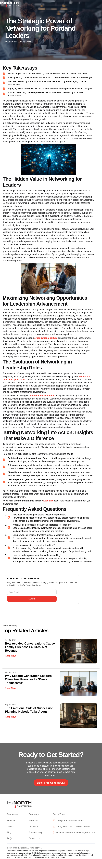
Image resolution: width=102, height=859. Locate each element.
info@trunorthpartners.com (70, 821)
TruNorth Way (35, 833)
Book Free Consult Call (51, 782)
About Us (33, 821)
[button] (99, 4)
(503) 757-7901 (84, 827)
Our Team (33, 827)
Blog (9, 833)
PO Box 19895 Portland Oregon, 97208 (75, 833)
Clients (10, 827)
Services (11, 821)
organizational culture (45, 338)
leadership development (42, 395)
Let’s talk (48, 500)
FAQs (9, 839)
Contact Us (34, 839)
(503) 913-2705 (64, 827)
